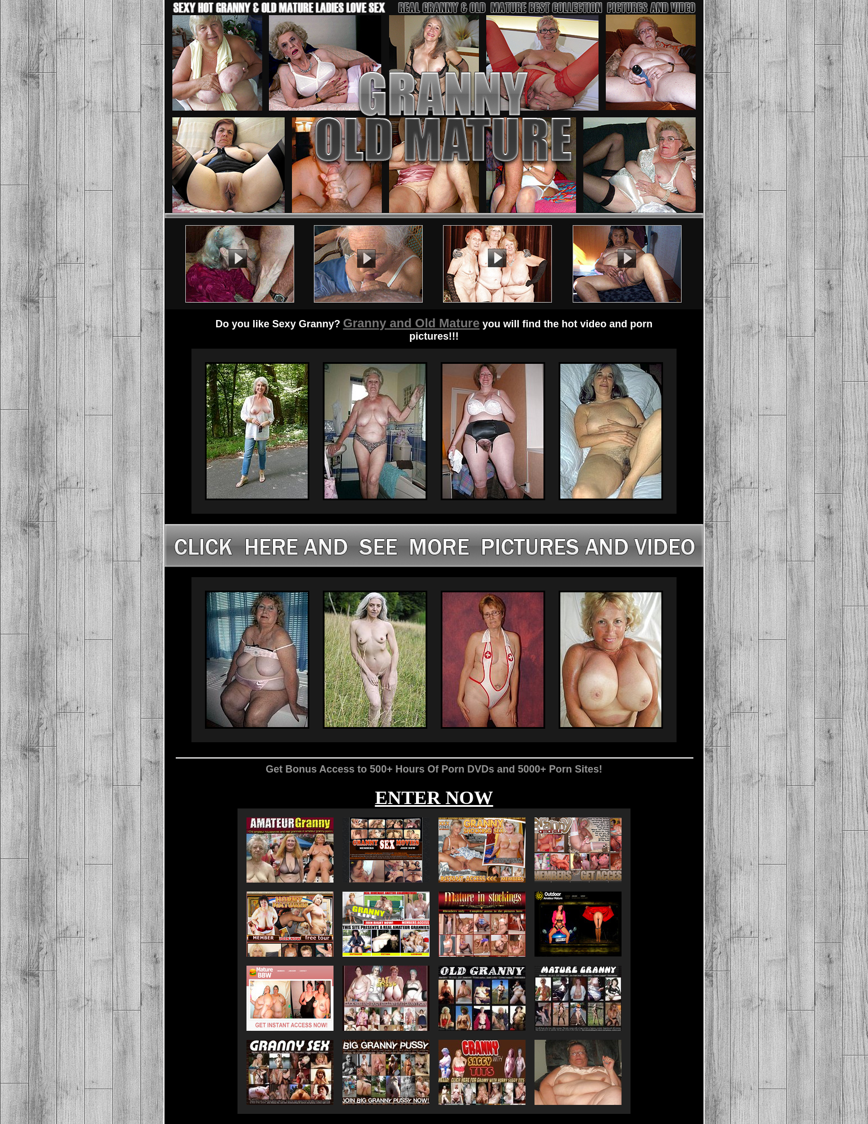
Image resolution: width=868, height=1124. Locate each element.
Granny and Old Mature (411, 323)
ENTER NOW (434, 797)
